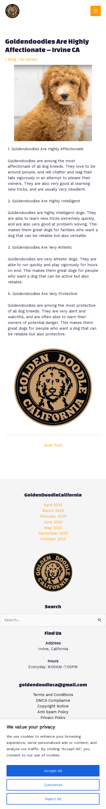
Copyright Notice (53, 706)
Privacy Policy (53, 717)
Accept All (53, 771)
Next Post (53, 445)
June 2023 (53, 522)
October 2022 (53, 539)
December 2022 (53, 533)
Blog (12, 59)
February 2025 (53, 516)
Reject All (53, 799)
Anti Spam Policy (53, 712)
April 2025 (53, 505)
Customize (53, 785)
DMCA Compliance (53, 700)
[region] (53, 764)
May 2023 (53, 527)
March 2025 (53, 510)
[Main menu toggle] (95, 11)
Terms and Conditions (53, 694)
